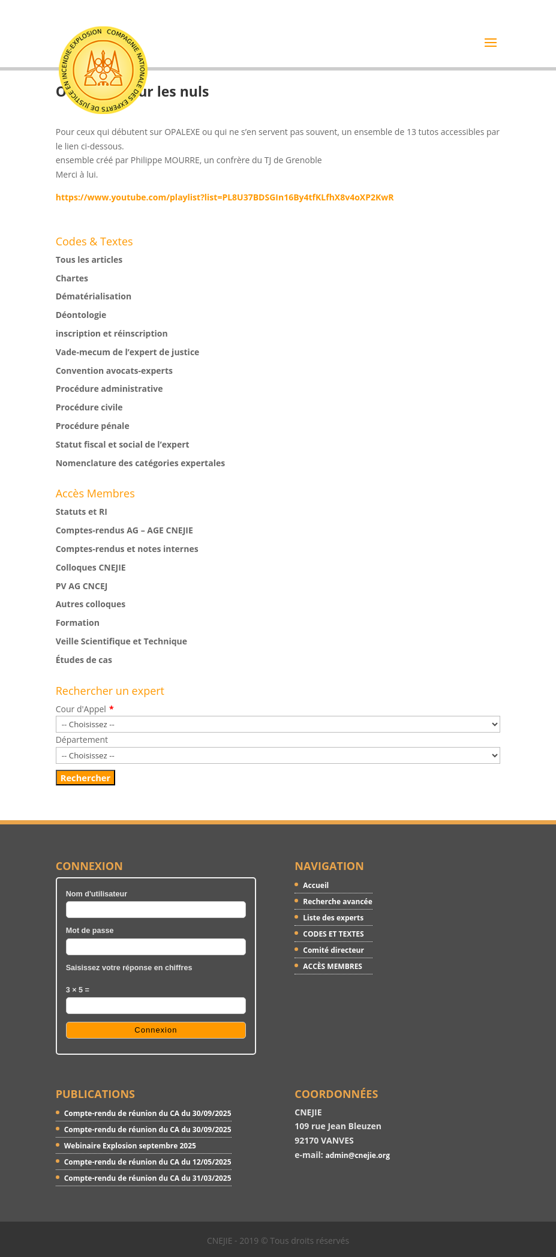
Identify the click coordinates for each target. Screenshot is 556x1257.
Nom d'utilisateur (96, 894)
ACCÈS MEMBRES (332, 966)
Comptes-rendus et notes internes (127, 548)
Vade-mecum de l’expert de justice (128, 352)
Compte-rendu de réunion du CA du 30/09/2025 (148, 1113)
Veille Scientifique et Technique (121, 641)
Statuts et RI (81, 511)
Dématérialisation (93, 296)
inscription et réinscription (112, 333)
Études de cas (84, 659)
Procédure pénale (93, 425)
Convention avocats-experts (114, 370)
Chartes (72, 278)
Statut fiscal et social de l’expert (123, 444)
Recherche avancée (337, 901)
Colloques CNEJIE (91, 567)
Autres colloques (91, 604)
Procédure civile (89, 407)
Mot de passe (90, 930)
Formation (78, 622)
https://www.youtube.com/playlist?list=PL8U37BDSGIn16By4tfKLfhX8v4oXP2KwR (225, 197)
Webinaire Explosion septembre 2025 (130, 1146)
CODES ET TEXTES (333, 934)
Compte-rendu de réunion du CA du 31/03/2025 (148, 1178)
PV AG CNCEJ (82, 586)
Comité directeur (333, 950)
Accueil (316, 885)
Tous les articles (89, 259)
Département (82, 739)
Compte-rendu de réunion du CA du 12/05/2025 (148, 1162)
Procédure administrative (109, 388)
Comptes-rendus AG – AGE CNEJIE (124, 530)
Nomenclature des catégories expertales (140, 463)
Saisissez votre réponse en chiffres (129, 968)
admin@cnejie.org (357, 1155)
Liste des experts (333, 918)
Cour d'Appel (81, 709)
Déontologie (81, 314)
